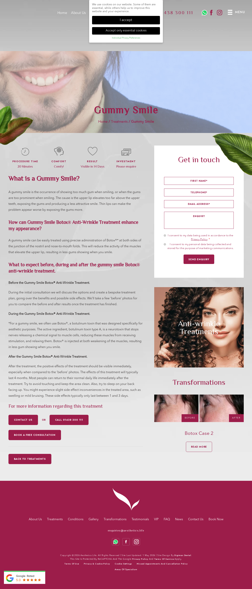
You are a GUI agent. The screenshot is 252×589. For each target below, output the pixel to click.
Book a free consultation (34, 435)
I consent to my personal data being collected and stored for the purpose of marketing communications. (200, 246)
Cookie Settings (123, 563)
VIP (156, 519)
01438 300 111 (175, 14)
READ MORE (199, 447)
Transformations (115, 519)
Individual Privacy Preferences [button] (126, 38)
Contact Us (195, 519)
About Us (78, 14)
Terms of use (71, 563)
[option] (199, 327)
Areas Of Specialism (126, 569)
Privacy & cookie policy (97, 563)
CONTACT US (23, 420)
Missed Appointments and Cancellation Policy (162, 563)
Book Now (216, 519)
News (179, 519)
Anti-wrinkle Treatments (199, 327)
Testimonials (140, 519)
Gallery (94, 519)
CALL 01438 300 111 (69, 420)
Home (62, 14)
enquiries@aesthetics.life (126, 530)
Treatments (119, 121)
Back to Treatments (30, 459)
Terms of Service (164, 559)
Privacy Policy (199, 239)
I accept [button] (126, 20)
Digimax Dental (182, 555)
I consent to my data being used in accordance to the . (200, 237)
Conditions (75, 519)
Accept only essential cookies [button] (126, 30)
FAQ (167, 519)
